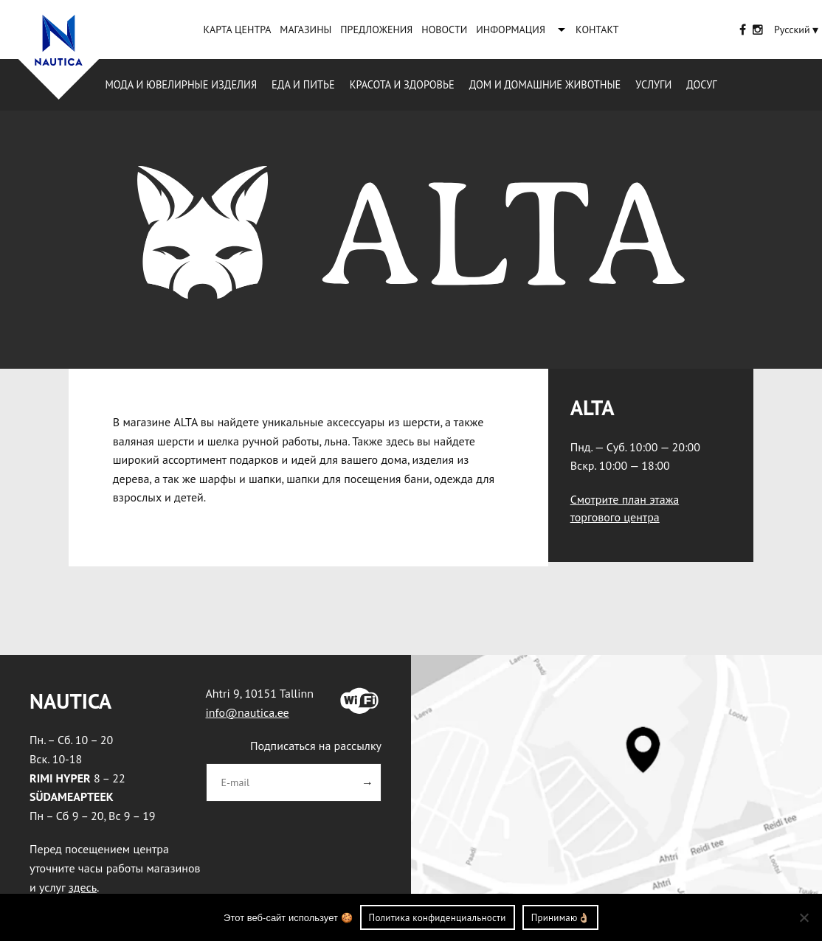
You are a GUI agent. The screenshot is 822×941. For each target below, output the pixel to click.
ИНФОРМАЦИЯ (510, 29)
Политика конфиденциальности (437, 918)
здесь (83, 887)
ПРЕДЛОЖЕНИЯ (376, 29)
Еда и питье (303, 84)
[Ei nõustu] (803, 917)
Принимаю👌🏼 (560, 918)
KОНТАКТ (597, 29)
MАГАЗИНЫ (305, 29)
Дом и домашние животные (545, 84)
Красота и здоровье (402, 84)
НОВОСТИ (444, 29)
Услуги (653, 84)
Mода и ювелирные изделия (181, 84)
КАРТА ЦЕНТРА (237, 29)
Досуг (701, 84)
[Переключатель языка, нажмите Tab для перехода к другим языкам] (792, 29)
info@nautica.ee (247, 712)
